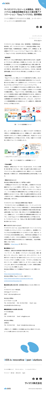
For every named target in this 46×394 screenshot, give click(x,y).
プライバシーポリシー (19, 369)
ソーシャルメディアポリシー (30, 369)
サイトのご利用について (9, 369)
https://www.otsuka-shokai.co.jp (13, 274)
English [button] (23, 372)
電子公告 (12, 372)
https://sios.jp (15, 244)
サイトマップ (6, 372)
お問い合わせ (18, 372)
